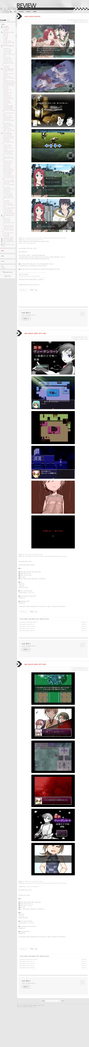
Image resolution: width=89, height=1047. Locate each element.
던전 (5, 38)
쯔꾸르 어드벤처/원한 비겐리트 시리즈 (79, 337)
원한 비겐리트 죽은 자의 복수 (26, 634)
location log (30, 1036)
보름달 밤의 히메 (7, 58)
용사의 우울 (6, 57)
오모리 (5, 104)
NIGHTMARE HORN (8, 151)
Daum (28, 1037)
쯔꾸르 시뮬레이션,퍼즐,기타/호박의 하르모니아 (77, 20)
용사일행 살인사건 (8, 225)
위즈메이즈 (6, 101)
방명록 (34, 11)
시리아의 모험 (7, 51)
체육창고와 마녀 (7, 161)
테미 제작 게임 (7, 171)
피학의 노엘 (6, 167)
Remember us (7, 193)
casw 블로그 (26, 313)
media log (24, 1036)
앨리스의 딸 (6, 165)
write (43, 1036)
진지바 (5, 88)
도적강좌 (6, 67)
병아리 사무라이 (7, 92)
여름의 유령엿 (7, 135)
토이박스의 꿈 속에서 (8, 189)
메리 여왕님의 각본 (8, 138)
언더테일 (6, 29)
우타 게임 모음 (7, 50)
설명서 (5, 34)
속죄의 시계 (6, 219)
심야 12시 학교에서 (8, 136)
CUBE (5, 91)
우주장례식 (6, 48)
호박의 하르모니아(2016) (32, 16)
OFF (5, 72)
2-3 (5, 149)
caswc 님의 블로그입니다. (29, 315)
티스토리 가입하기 (8, 272)
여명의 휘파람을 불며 (8, 83)
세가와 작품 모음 (7, 105)
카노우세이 (6, 146)
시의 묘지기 (6, 60)
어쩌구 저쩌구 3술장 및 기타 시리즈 (8, 233)
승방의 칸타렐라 (7, 196)
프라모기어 (6, 66)
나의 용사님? (7, 89)
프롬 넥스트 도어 (7, 148)
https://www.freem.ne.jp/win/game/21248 (32, 562)
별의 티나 (6, 218)
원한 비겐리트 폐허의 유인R (26, 638)
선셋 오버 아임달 (7, 173)
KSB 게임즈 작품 (7, 61)
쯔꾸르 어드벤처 (7, 133)
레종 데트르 (6, 192)
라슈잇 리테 (6, 187)
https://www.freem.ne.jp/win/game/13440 (32, 904)
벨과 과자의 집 (7, 162)
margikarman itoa (8, 73)
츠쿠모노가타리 (7, 152)
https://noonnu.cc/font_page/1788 (27, 243)
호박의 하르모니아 (8, 237)
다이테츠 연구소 (7, 228)
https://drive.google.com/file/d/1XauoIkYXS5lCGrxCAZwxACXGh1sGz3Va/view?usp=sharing (44, 906)
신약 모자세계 (7, 102)
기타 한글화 (5, 27)
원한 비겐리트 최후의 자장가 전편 (28, 630)
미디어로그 (21, 11)
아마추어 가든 (7, 129)
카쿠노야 (6, 200)
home (18, 1036)
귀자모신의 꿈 (7, 164)
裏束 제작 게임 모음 (8, 170)
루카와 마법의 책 (7, 108)
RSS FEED (8, 276)
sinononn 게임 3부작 (8, 181)
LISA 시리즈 (6, 76)
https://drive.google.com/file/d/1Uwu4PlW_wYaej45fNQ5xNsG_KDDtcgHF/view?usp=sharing (44, 564)
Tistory (35, 1037)
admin (40, 1036)
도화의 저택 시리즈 (8, 227)
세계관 (5, 36)
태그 (15, 11)
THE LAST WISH (7, 117)
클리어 (5, 35)
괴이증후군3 (6, 190)
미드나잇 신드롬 (7, 203)
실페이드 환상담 (7, 124)
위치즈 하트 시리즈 (8, 180)
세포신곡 (6, 183)
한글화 (5, 26)
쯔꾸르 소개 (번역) (7, 240)
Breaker (5, 94)
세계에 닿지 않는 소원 (9, 82)
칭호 (5, 44)
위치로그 (28, 11)
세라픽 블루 (6, 123)
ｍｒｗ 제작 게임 (7, 194)
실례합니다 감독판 (8, 212)
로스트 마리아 (7, 95)
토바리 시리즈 (7, 116)
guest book (35, 1036)
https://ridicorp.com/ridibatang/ (31, 910)
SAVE (5, 75)
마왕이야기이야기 (8, 70)
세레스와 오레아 (7, 168)
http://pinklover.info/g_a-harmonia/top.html (29, 276)
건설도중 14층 (7, 145)
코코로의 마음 (7, 53)
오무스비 (6, 202)
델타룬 (5, 30)
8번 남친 (6, 235)
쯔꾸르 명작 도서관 (7, 238)
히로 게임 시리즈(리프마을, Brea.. (8, 86)
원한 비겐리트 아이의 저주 (26, 636)
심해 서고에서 (7, 209)
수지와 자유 (6, 221)
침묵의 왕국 (6, 119)
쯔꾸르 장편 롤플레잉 (8, 69)
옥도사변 (6, 139)
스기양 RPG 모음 (7, 107)
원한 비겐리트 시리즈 (8, 213)
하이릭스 (6, 100)
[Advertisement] (50, 298)
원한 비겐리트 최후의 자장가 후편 (35, 333)
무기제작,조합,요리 (8, 42)
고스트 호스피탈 (7, 210)
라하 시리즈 (6, 97)
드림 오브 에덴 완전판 (9, 208)
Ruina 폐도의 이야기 (7, 32)
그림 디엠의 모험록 (8, 98)
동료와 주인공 (7, 41)
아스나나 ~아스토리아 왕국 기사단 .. (8, 131)
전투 (5, 39)
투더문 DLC (6, 140)
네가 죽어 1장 (7, 174)
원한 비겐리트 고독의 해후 (26, 632)
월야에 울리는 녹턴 (8, 81)
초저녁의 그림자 (7, 156)
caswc (18, 1037)
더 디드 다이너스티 (8, 176)
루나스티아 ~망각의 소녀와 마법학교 (8, 126)
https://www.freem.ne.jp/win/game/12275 (32, 239)
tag (21, 1036)
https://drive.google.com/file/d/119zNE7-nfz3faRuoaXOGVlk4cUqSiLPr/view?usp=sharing (44, 238)
